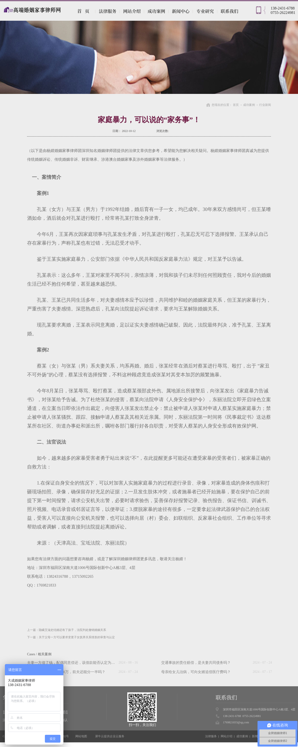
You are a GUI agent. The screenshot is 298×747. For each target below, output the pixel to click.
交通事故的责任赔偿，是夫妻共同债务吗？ (196, 663)
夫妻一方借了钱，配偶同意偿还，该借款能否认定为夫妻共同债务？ (82, 663)
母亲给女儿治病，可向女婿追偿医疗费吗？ (196, 672)
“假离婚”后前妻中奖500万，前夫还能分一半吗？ (66, 672)
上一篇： (66, 630)
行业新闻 (265, 105)
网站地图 (80, 736)
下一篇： (71, 637)
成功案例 (249, 105)
